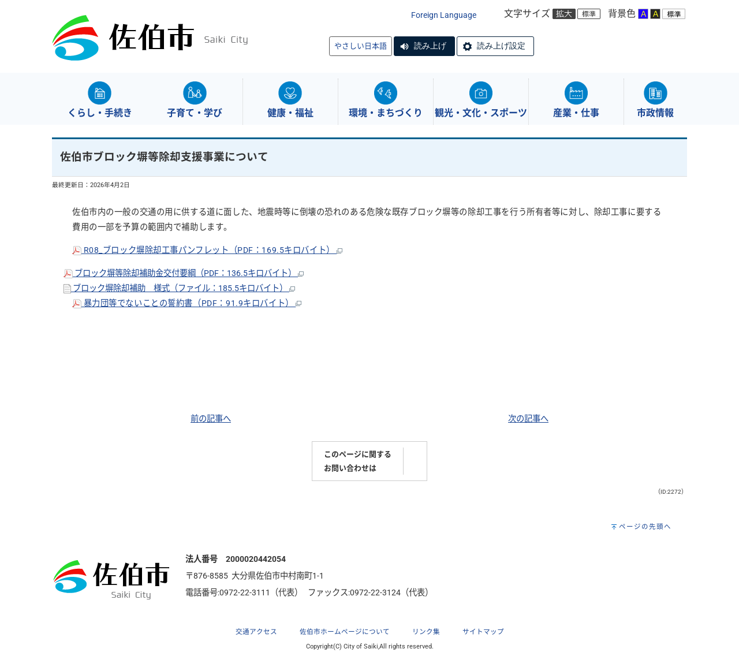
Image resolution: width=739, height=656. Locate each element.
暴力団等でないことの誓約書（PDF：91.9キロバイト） (186, 303)
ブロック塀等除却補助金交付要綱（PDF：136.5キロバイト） (184, 273)
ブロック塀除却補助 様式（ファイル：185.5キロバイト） (179, 288)
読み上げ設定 (501, 45)
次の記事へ (528, 419)
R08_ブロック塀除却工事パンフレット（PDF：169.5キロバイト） (207, 250)
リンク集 (426, 632)
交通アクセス (256, 632)
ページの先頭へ (645, 527)
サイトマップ (483, 632)
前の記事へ (211, 419)
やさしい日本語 (360, 46)
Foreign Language (443, 15)
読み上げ (430, 45)
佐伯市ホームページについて (345, 632)
